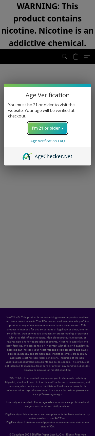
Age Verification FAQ (47, 140)
